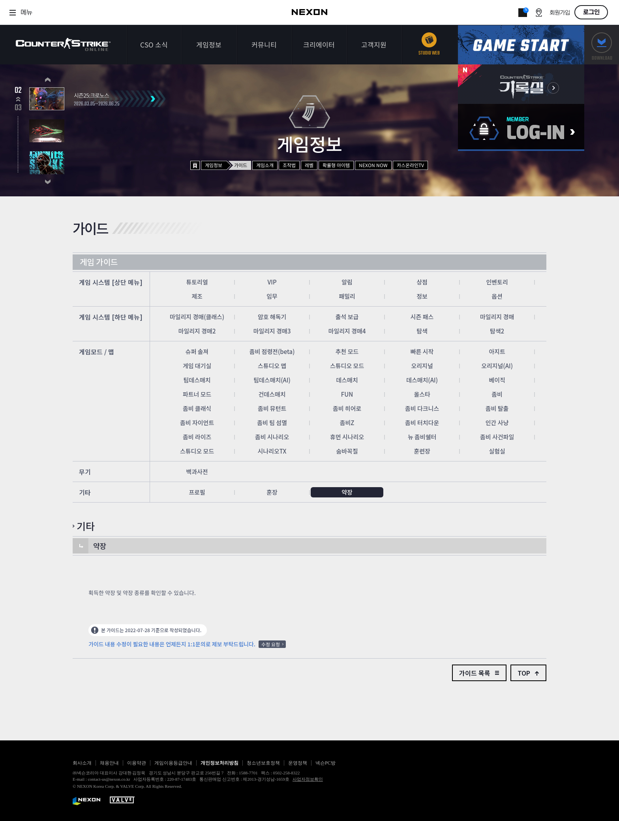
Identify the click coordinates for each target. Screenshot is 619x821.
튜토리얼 (197, 282)
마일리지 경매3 (272, 331)
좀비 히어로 (347, 408)
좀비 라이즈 (197, 437)
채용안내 (109, 763)
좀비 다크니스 (422, 408)
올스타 (422, 394)
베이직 (497, 380)
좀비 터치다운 (422, 422)
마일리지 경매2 (197, 331)
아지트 (497, 351)
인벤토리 (497, 282)
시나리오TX (272, 451)
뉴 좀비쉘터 (422, 437)
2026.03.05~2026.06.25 (97, 104)
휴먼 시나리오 (347, 437)
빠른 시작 (422, 351)
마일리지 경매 (497, 317)
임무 (272, 296)
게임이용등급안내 (173, 763)
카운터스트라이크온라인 (63, 44)
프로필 (197, 492)
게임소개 (265, 165)
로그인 (591, 12)
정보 (422, 296)
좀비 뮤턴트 (272, 408)
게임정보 (208, 44)
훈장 (272, 492)
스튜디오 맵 (272, 366)
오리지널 (422, 366)
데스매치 (347, 380)
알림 (347, 282)
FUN (347, 394)
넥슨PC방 (325, 763)
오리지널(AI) (497, 366)
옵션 (497, 296)
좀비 (497, 394)
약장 (347, 492)
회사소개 (82, 763)
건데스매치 (272, 394)
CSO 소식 (154, 44)
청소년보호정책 (263, 763)
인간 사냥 (497, 422)
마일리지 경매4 (347, 331)
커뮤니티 (264, 44)
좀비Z (347, 422)
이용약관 (136, 763)
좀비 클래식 (197, 408)
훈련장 (422, 451)
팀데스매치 (197, 380)
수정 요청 (270, 644)
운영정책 (297, 763)
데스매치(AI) (422, 380)
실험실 (497, 451)
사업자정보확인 (308, 779)
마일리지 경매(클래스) (197, 317)
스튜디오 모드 (347, 366)
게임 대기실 (197, 366)
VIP (271, 282)
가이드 (240, 165)
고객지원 (373, 44)
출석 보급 (347, 317)
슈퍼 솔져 (197, 351)
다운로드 (601, 44)
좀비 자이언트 (197, 422)
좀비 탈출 (497, 408)
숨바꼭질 (347, 451)
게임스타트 (521, 44)
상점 (422, 282)
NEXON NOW (373, 165)
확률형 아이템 (336, 165)
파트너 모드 (197, 394)
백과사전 (197, 471)
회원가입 (560, 12)
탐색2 (497, 331)
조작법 (289, 165)
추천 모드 (347, 351)
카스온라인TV (410, 165)
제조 (197, 296)
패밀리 (347, 296)
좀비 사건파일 (497, 437)
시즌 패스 (422, 317)
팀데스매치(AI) (272, 380)
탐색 (422, 331)
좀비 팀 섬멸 (272, 422)
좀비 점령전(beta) (272, 351)
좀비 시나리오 (272, 437)
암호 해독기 (272, 317)
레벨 (309, 165)
